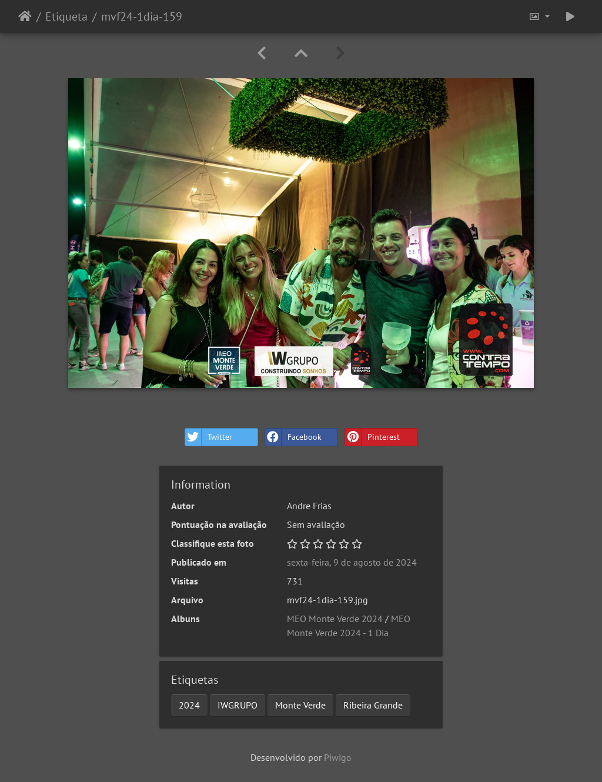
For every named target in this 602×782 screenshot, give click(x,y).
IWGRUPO (237, 705)
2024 (189, 705)
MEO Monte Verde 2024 (335, 618)
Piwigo (338, 757)
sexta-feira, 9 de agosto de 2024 (352, 562)
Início (25, 16)
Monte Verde (300, 705)
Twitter (208, 437)
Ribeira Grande (373, 705)
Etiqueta (66, 16)
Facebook (293, 437)
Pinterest (372, 437)
